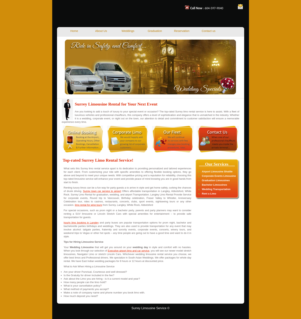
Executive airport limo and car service (128, 250)
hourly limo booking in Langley (81, 222)
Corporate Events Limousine (219, 175)
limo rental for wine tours (88, 205)
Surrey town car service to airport (102, 191)
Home (74, 30)
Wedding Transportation (216, 189)
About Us (101, 30)
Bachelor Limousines (214, 184)
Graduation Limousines (216, 180)
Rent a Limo (209, 193)
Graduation (155, 30)
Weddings (128, 30)
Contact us (209, 30)
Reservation (181, 30)
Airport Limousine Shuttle (217, 171)
